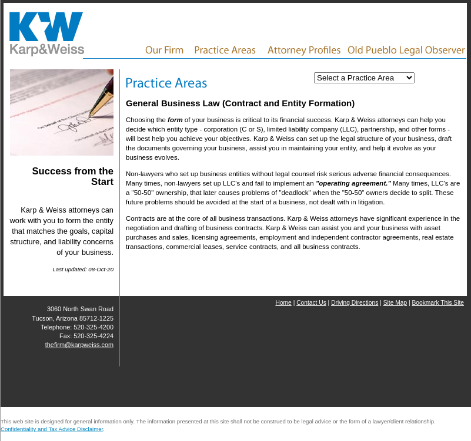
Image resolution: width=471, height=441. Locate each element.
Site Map (395, 302)
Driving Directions (354, 302)
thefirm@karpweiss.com (79, 344)
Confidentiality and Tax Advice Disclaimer (52, 429)
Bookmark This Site (438, 302)
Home (283, 302)
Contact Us (311, 302)
